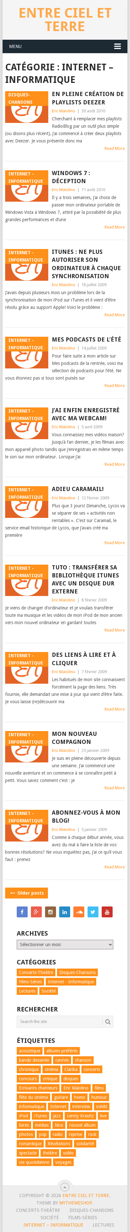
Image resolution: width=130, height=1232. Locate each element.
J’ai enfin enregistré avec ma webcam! (86, 414)
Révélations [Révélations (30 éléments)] (59, 1143)
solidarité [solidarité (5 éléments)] (85, 1143)
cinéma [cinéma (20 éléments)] (51, 1069)
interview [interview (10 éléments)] (81, 1106)
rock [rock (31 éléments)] (92, 1134)
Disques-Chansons (92, 1210)
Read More (115, 148)
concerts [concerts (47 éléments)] (92, 1069)
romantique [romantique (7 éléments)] (30, 1143)
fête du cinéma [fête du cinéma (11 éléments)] (33, 1097)
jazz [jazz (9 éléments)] (57, 1115)
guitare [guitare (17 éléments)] (61, 1097)
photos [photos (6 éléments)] (26, 1134)
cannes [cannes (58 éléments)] (62, 1060)
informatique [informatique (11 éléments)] (31, 1106)
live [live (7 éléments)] (103, 1115)
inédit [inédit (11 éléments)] (101, 1106)
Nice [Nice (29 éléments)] (59, 1125)
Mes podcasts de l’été (86, 339)
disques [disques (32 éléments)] (70, 1078)
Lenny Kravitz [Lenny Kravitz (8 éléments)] (80, 1115)
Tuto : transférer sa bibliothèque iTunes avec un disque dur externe (85, 579)
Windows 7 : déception (71, 177)
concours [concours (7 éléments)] (28, 1078)
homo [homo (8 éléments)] (79, 1097)
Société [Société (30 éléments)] (49, 991)
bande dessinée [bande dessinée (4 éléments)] (34, 1060)
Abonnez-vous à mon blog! (86, 816)
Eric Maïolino (63, 111)
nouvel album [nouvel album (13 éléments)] (82, 1125)
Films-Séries (82, 1217)
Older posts (26, 893)
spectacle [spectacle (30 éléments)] (28, 1153)
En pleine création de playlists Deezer (88, 98)
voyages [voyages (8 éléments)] (63, 1162)
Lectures (103, 1225)
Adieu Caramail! (78, 489)
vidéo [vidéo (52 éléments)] (68, 1153)
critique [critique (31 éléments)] (50, 1078)
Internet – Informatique (53, 1225)
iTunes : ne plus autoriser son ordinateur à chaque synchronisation (86, 263)
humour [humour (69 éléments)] (99, 1097)
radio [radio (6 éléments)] (58, 1134)
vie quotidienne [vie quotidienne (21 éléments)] (34, 1162)
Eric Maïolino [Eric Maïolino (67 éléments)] (75, 1088)
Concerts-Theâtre (38, 1210)
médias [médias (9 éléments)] (42, 1125)
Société (50, 1217)
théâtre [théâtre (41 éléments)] (50, 1153)
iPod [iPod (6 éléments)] (23, 1115)
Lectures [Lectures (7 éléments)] (27, 991)
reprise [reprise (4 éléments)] (75, 1134)
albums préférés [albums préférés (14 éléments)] (62, 1050)
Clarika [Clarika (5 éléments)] (71, 1069)
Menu (15, 46)
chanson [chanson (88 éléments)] (83, 1060)
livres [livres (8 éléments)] (24, 1125)
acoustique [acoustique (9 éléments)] (29, 1050)
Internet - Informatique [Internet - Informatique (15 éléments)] (71, 981)
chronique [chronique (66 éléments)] (29, 1069)
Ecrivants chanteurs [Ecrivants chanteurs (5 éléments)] (38, 1088)
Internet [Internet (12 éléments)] (58, 1106)
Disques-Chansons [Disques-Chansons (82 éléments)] (77, 972)
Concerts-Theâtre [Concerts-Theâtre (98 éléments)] (36, 972)
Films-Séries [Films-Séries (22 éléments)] (30, 981)
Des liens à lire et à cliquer (84, 658)
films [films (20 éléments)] (99, 1088)
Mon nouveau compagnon (74, 737)
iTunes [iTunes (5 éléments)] (40, 1115)
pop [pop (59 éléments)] (43, 1134)
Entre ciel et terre (65, 19)
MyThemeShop (75, 1202)
